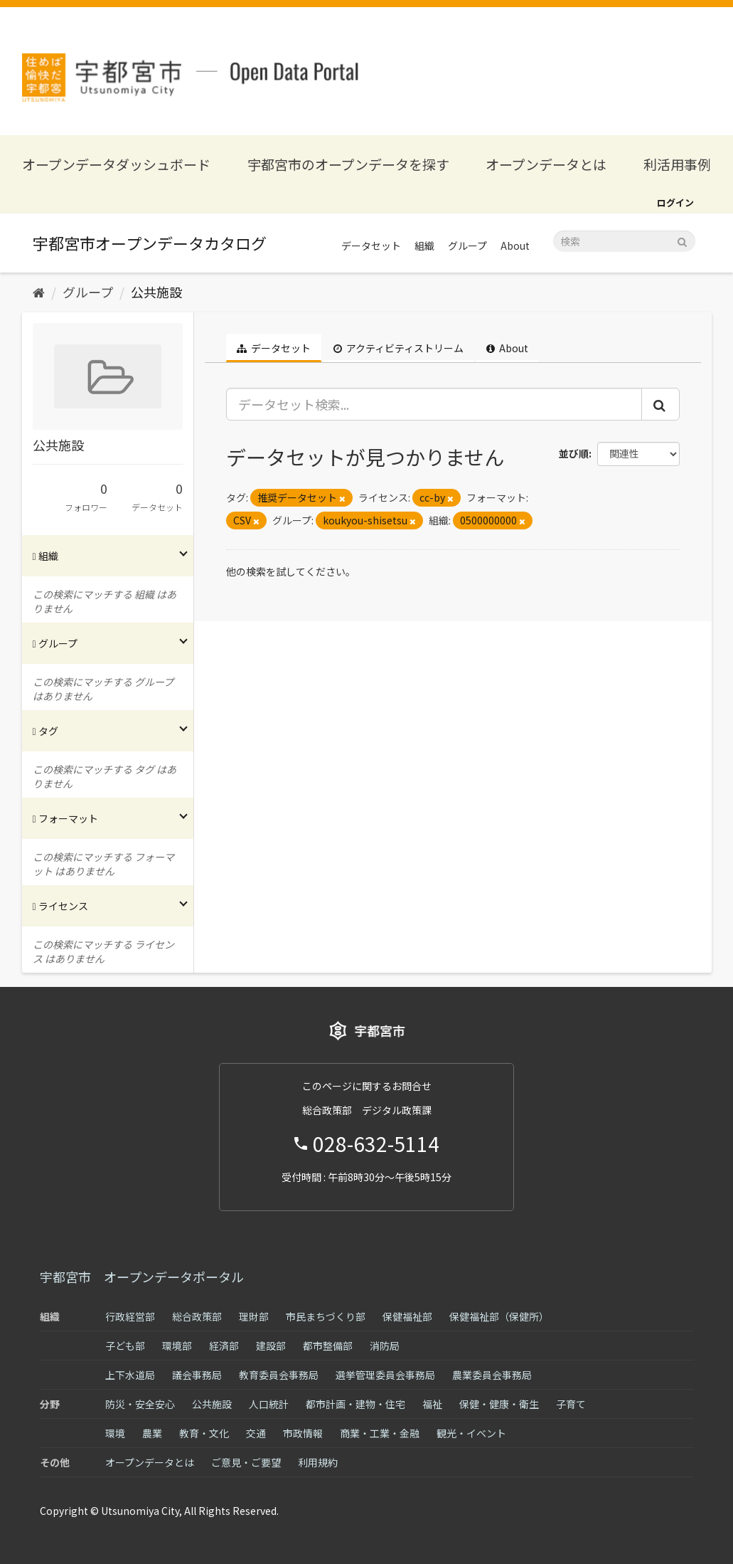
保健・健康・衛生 (499, 1404)
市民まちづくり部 (325, 1316)
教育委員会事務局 (279, 1375)
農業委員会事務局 (492, 1375)
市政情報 (303, 1433)
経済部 (224, 1345)
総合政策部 (197, 1316)
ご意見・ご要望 (246, 1462)
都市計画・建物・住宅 (355, 1404)
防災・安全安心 (140, 1404)
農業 (152, 1433)
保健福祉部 (407, 1316)
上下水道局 (130, 1375)
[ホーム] (39, 291)
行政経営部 (130, 1316)
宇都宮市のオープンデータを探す (348, 164)
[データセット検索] (624, 241)
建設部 (271, 1345)
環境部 (177, 1345)
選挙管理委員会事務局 (385, 1375)
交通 (256, 1433)
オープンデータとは (546, 164)
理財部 (254, 1316)
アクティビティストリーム (398, 348)
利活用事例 (677, 164)
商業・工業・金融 (379, 1433)
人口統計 (269, 1404)
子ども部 (125, 1345)
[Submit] (682, 240)
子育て (571, 1404)
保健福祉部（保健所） (499, 1316)
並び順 (574, 453)
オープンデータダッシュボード (116, 164)
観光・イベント (471, 1433)
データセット (371, 245)
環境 (115, 1433)
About (515, 245)
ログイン (675, 202)
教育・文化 (204, 1433)
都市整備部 (328, 1345)
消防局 (385, 1345)
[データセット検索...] (434, 404)
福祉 (432, 1404)
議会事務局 (197, 1375)
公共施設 (156, 291)
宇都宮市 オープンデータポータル (142, 1276)
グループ (467, 245)
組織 (424, 245)
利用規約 (318, 1462)
